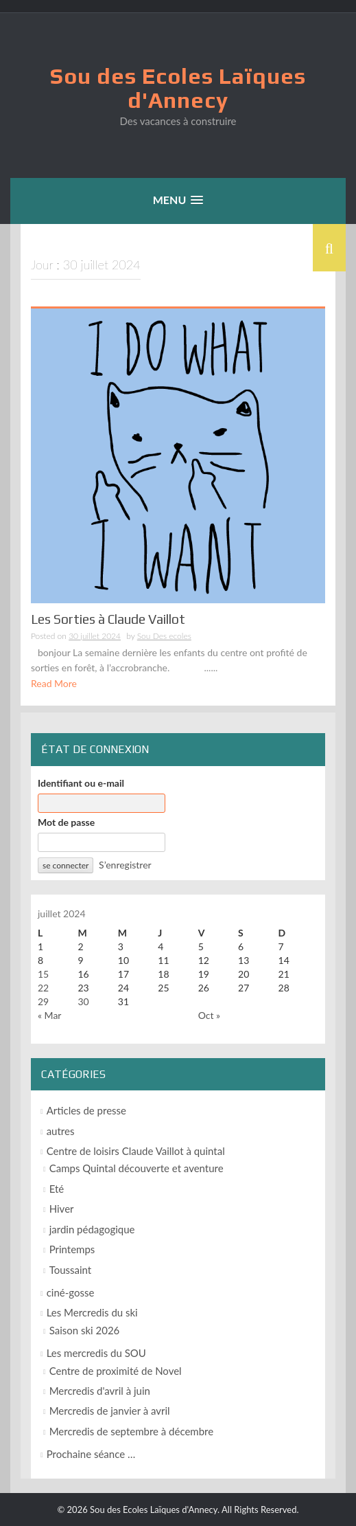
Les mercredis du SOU (96, 1353)
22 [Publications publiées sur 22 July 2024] (43, 988)
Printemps (72, 1249)
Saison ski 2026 (84, 1330)
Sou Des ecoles (164, 636)
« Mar (49, 1015)
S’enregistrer (125, 865)
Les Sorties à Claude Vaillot (108, 619)
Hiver (61, 1208)
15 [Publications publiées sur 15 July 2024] (43, 974)
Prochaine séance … (91, 1454)
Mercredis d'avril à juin (99, 1390)
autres (61, 1131)
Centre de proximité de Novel (115, 1371)
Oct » (209, 1015)
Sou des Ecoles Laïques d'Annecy (178, 88)
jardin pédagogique (92, 1229)
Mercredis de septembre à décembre (131, 1431)
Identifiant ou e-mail (81, 783)
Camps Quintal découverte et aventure (136, 1168)
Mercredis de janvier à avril (109, 1410)
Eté (56, 1188)
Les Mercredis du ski (92, 1312)
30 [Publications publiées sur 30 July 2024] (83, 1001)
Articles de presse (86, 1110)
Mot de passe (66, 822)
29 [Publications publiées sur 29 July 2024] (43, 1001)
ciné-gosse (71, 1292)
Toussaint (70, 1270)
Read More (54, 683)
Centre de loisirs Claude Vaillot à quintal (136, 1151)
